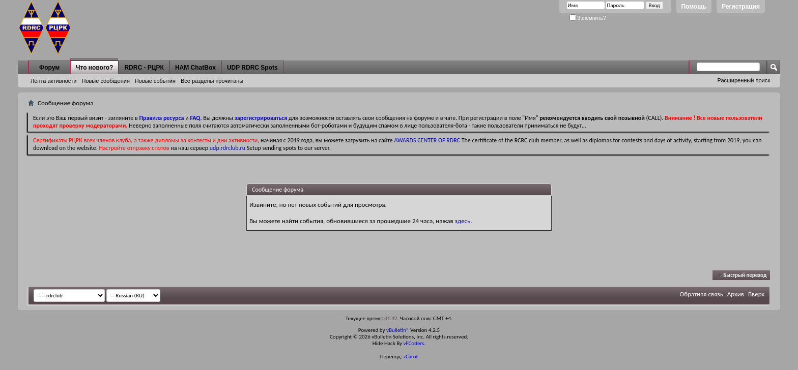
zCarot (411, 356)
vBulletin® (397, 330)
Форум (49, 67)
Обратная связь (701, 294)
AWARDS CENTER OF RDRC (427, 140)
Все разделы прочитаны (212, 81)
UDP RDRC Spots (252, 67)
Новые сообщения (105, 81)
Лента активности (53, 81)
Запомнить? (587, 18)
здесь (463, 221)
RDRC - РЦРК (143, 67)
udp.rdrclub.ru (227, 147)
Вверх (756, 294)
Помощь (693, 6)
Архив (735, 294)
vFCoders (414, 343)
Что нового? (94, 67)
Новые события (155, 81)
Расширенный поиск (743, 80)
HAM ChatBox (195, 67)
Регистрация (741, 6)
